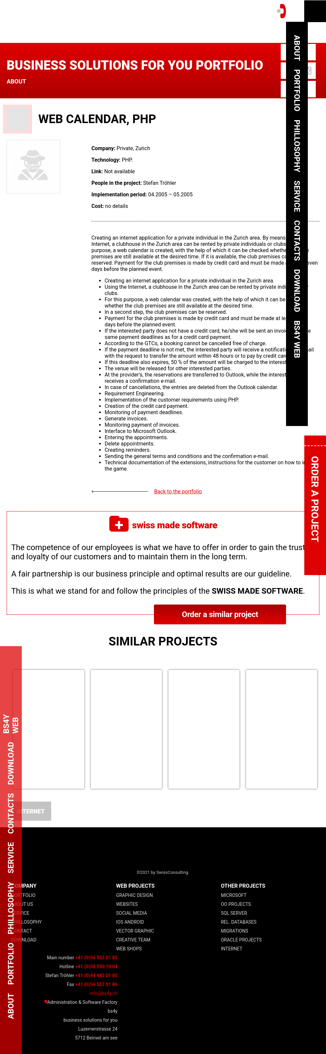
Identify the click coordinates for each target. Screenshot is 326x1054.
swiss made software (163, 525)
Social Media (131, 913)
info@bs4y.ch (104, 993)
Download (23, 939)
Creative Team (133, 939)
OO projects (236, 904)
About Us (22, 904)
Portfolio (23, 895)
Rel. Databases (239, 922)
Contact (21, 931)
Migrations (234, 931)
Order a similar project (220, 614)
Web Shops (129, 948)
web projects (135, 886)
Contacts (297, 240)
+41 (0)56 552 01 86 (96, 984)
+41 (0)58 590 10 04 (96, 966)
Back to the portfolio (178, 491)
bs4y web (297, 339)
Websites (127, 904)
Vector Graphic (135, 931)
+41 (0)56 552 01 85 (96, 957)
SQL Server (234, 913)
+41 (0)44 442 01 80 (96, 975)
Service (20, 913)
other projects (243, 886)
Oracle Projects (241, 939)
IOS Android (130, 922)
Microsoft (234, 895)
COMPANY (23, 886)
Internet (31, 811)
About (16, 81)
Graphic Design (134, 895)
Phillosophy (26, 922)
